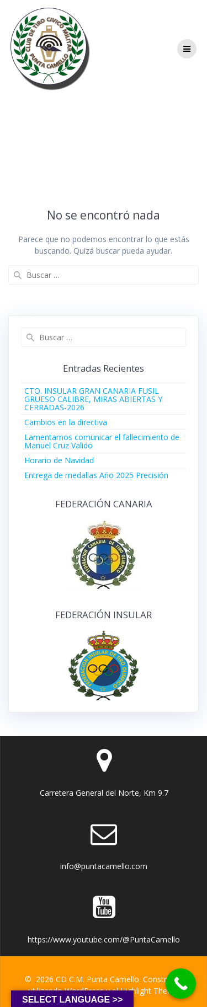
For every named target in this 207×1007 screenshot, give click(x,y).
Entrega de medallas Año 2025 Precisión (96, 475)
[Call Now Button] (181, 983)
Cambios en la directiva (65, 422)
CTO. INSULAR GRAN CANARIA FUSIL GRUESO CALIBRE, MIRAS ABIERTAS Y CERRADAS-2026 (93, 399)
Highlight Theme (149, 990)
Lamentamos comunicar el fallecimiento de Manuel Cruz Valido (101, 441)
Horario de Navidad (59, 460)
